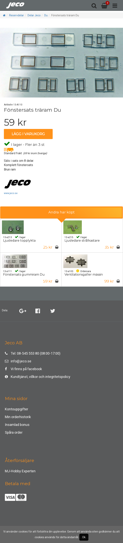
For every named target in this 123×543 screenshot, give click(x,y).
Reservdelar (16, 15)
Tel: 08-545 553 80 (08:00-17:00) (32, 353)
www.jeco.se (10, 193)
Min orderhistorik (18, 417)
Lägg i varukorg (28, 134)
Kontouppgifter (16, 409)
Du (46, 15)
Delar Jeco (34, 15)
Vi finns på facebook (23, 369)
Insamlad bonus (17, 425)
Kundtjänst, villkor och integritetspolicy (37, 377)
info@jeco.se (18, 361)
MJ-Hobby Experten (20, 471)
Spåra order (14, 432)
